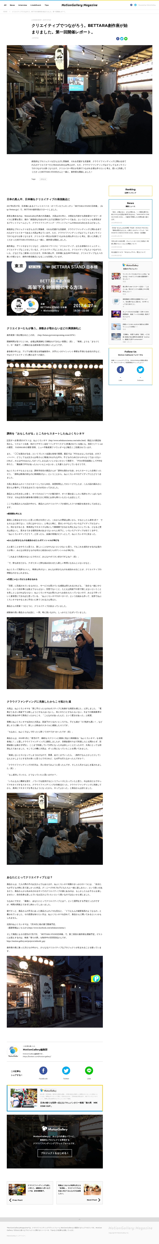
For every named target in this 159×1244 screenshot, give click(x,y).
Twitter (66, 1073)
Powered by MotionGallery (147, 5)
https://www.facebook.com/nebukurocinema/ (46, 928)
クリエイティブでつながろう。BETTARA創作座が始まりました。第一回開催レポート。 (39, 11)
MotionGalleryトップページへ (16, 1236)
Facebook (43, 1073)
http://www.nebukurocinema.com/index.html (67, 440)
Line (89, 1073)
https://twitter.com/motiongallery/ (37, 1056)
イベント (43, 179)
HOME (5, 11)
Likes (120, 373)
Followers (140, 373)
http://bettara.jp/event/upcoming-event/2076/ (56, 335)
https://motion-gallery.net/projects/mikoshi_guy (26, 941)
